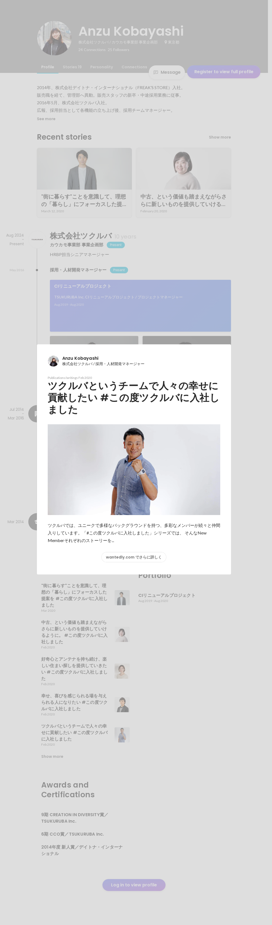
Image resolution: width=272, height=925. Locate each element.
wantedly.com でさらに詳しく (134, 557)
